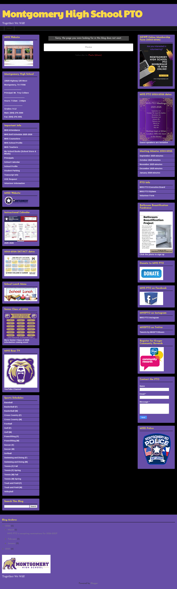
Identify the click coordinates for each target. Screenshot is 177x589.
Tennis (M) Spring (12, 479)
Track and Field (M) (13, 487)
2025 (8, 549)
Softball (8, 453)
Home (9, 28)
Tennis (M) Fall (11, 475)
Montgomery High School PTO (72, 13)
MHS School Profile (13, 143)
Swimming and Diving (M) (16, 462)
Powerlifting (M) (11, 441)
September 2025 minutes (151, 156)
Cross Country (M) (13, 419)
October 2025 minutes (150, 160)
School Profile (11, 166)
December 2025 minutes (151, 168)
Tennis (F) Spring (12, 470)
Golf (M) (8, 432)
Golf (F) (7, 428)
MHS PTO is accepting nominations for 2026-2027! (32, 534)
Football (8, 424)
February (12, 539)
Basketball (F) (10, 407)
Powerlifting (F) (11, 436)
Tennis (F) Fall (11, 466)
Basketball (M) (11, 411)
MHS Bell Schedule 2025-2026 (18, 134)
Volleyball (8, 491)
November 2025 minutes (151, 164)
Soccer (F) (9, 445)
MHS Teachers (11, 147)
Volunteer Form (147, 196)
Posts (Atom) (95, 55)
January (12, 543)
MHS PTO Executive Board (152, 187)
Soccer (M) (9, 449)
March (11, 530)
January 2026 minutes (150, 173)
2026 (8, 526)
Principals (9, 158)
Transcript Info (11, 175)
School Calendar (12, 162)
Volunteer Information (14, 183)
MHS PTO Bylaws (148, 191)
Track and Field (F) (13, 483)
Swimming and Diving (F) (15, 458)
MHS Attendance (12, 130)
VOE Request (10, 179)
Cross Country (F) (12, 415)
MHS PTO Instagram (149, 318)
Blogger (94, 583)
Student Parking (12, 171)
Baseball (8, 402)
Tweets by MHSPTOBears (152, 332)
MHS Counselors (12, 139)
